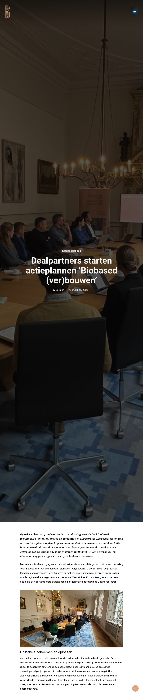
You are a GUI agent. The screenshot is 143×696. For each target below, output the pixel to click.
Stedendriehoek (71, 251)
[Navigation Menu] (135, 11)
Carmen (60, 290)
